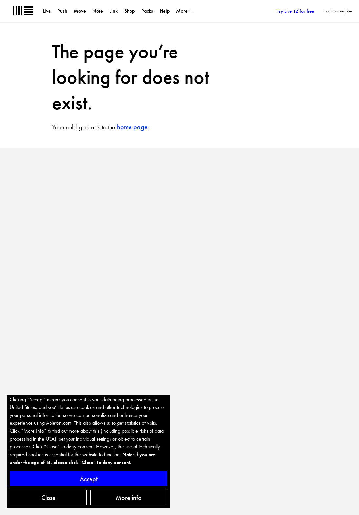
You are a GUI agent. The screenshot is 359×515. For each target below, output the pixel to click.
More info (129, 497)
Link (114, 11)
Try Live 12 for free (289, 11)
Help (165, 11)
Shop (129, 11)
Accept (89, 479)
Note (97, 11)
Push (62, 11)
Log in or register (338, 11)
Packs (147, 11)
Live (47, 11)
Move (80, 11)
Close (48, 497)
